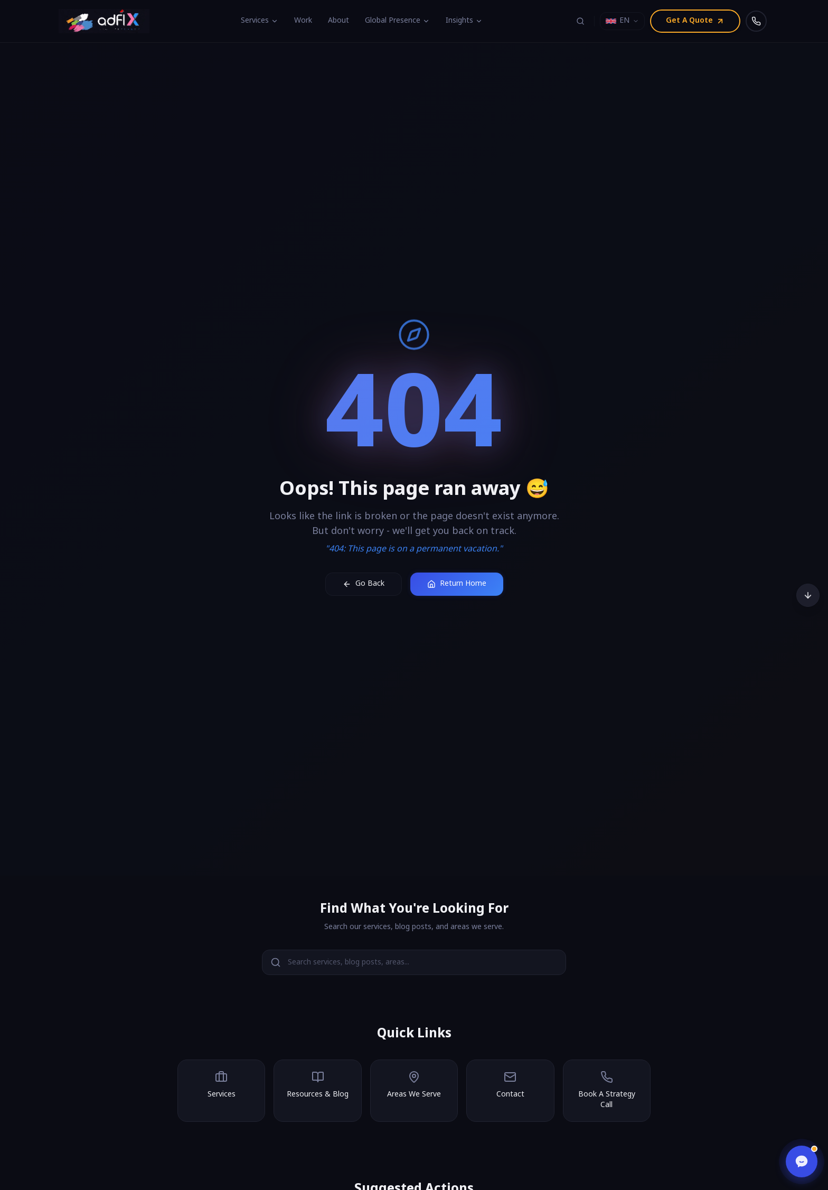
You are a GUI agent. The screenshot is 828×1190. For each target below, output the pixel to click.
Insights (464, 21)
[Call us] (756, 21)
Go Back (363, 584)
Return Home (456, 584)
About (338, 21)
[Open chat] (801, 1161)
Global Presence (397, 21)
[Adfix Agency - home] (106, 21)
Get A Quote (695, 21)
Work (303, 21)
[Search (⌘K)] (580, 21)
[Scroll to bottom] (808, 595)
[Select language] (622, 21)
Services (259, 21)
